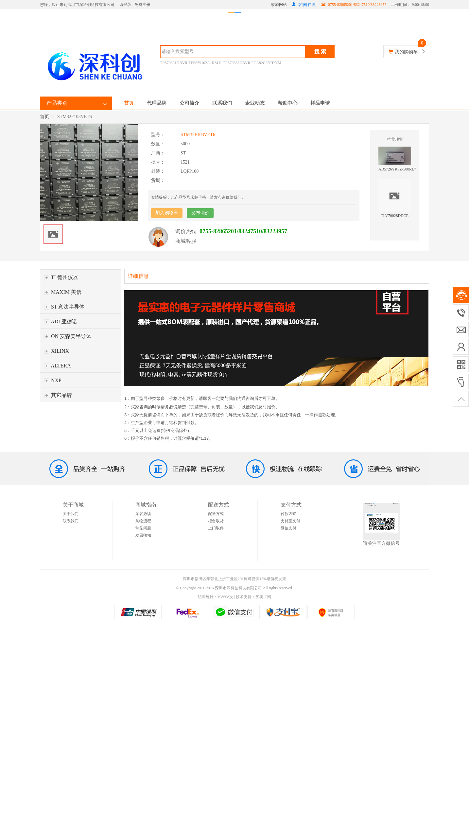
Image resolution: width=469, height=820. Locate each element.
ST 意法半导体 (64, 307)
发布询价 (200, 212)
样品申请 (320, 103)
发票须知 (143, 535)
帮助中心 (287, 103)
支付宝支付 (290, 521)
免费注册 (142, 4)
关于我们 (70, 513)
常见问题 (143, 528)
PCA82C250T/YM (266, 63)
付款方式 (288, 513)
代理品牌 (156, 103)
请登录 (125, 4)
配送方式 (216, 513)
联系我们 (222, 103)
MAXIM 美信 (62, 292)
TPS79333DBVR (237, 63)
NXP (52, 380)
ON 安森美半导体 (67, 336)
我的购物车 (406, 51)
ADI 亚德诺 (60, 321)
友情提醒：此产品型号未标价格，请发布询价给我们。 (198, 197)
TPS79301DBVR (173, 63)
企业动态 (255, 103)
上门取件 (216, 528)
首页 (129, 103)
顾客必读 (143, 513)
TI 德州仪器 (61, 277)
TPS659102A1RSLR (205, 63)
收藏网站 (279, 4)
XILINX (56, 351)
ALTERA (57, 365)
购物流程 (143, 521)
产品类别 (56, 103)
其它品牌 (58, 395)
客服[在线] (304, 4)
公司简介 (189, 103)
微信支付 (288, 528)
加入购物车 (166, 212)
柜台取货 (216, 521)
